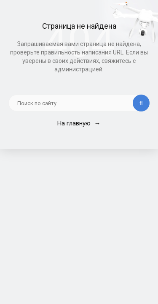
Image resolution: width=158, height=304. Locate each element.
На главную (78, 123)
